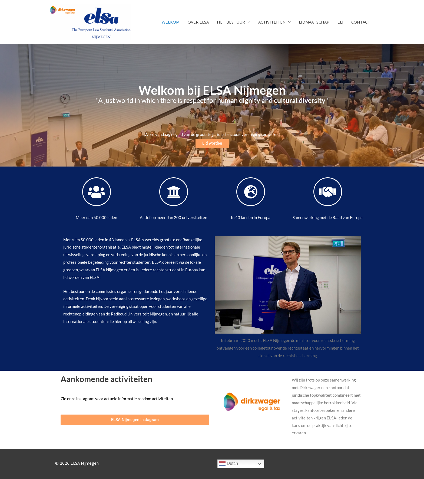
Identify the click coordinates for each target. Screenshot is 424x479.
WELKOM (171, 22)
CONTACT (360, 22)
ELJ (340, 22)
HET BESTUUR (231, 22)
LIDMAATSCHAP (314, 22)
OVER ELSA (198, 22)
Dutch (228, 464)
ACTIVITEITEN (272, 22)
